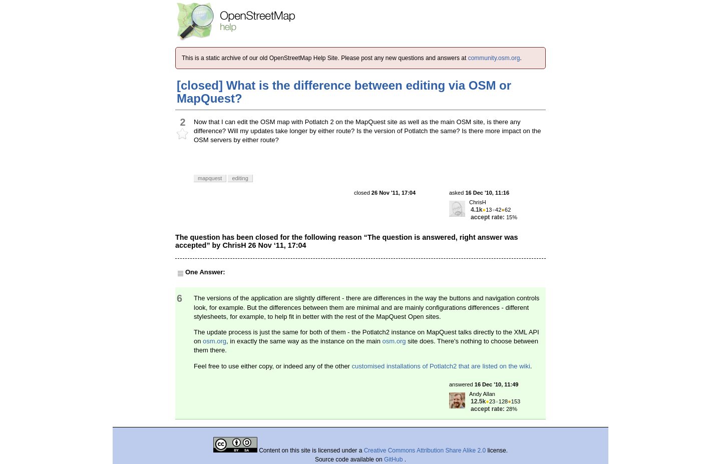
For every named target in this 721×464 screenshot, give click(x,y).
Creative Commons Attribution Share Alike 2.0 (425, 450)
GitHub (394, 459)
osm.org (214, 341)
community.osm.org (494, 58)
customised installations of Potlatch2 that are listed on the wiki (441, 366)
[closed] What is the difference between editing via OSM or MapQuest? (344, 92)
